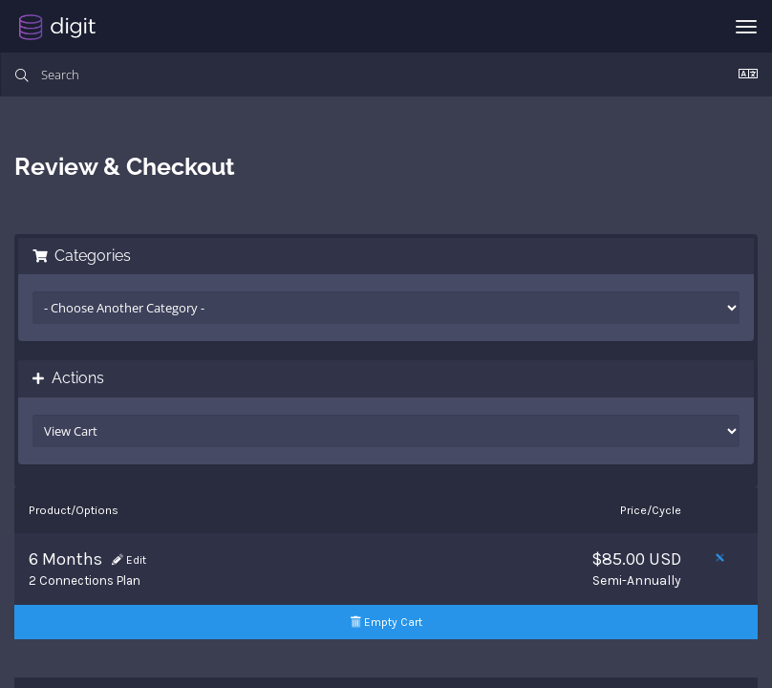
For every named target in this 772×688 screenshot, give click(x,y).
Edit (129, 560)
